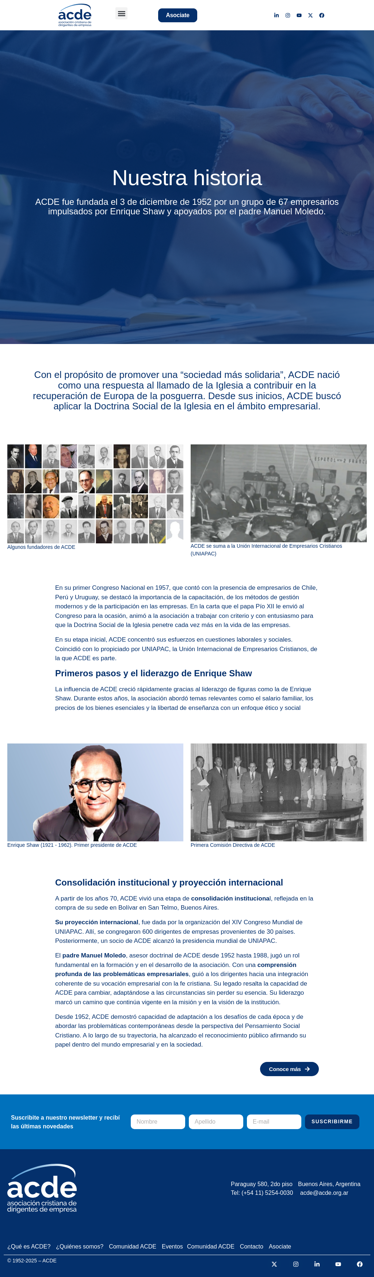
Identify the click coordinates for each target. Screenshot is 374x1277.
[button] (121, 13)
